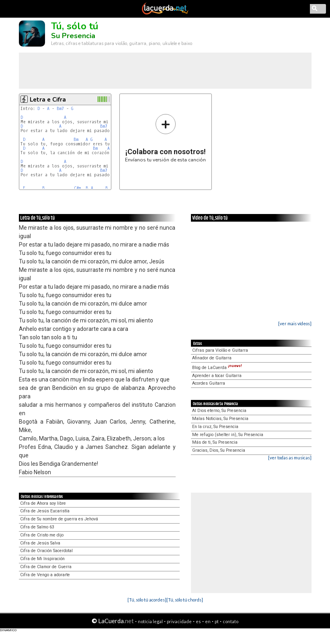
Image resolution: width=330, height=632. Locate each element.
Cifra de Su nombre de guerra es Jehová (59, 519)
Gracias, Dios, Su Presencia (218, 450)
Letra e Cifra (48, 100)
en (208, 621)
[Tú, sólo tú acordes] (146, 599)
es (198, 621)
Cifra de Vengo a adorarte (45, 574)
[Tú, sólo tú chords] (184, 599)
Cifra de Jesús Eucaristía (45, 511)
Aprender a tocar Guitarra (217, 375)
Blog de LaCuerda (217, 367)
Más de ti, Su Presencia (215, 442)
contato (230, 621)
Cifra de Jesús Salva (40, 543)
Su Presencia (73, 36)
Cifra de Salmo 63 (37, 527)
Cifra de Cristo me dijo (42, 535)
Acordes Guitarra (208, 383)
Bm (76, 139)
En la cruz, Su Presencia (215, 426)
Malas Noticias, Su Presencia (220, 418)
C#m (77, 188)
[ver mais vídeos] (295, 323)
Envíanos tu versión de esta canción (165, 138)
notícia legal (150, 621)
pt (217, 621)
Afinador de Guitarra (212, 358)
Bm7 (60, 108)
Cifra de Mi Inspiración (42, 558)
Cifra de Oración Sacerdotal (46, 550)
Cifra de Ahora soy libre (43, 503)
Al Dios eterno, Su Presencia (219, 410)
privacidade (179, 621)
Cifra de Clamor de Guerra (46, 566)
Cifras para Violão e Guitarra (220, 350)
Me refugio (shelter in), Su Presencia (227, 434)
